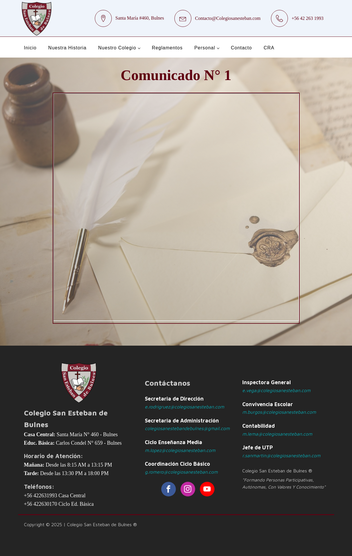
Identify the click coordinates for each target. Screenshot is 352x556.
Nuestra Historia (67, 47)
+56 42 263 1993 (307, 18)
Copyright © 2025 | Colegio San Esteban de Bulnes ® (80, 524)
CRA (269, 47)
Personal (204, 47)
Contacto (241, 47)
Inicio (30, 47)
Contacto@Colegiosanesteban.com (227, 18)
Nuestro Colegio (117, 47)
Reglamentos (167, 47)
